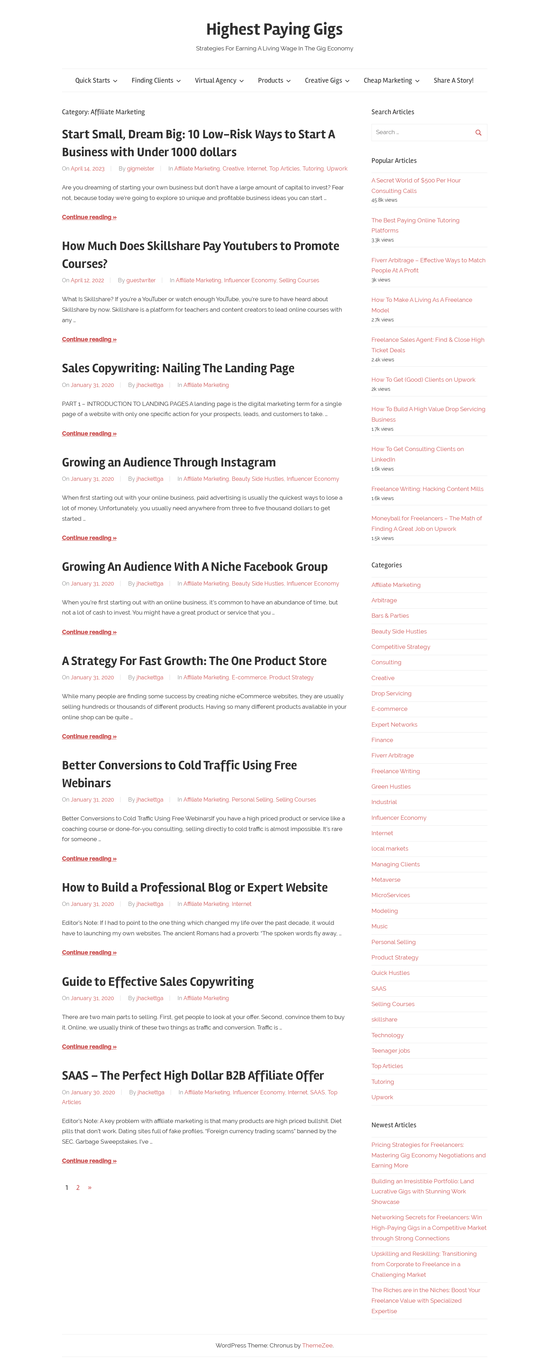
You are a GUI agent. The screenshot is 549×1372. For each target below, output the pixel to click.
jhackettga (150, 385)
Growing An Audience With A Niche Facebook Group (195, 567)
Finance (382, 739)
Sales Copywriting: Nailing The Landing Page (178, 368)
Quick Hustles (390, 972)
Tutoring (313, 168)
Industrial (384, 801)
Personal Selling (252, 799)
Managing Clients (395, 864)
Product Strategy (291, 677)
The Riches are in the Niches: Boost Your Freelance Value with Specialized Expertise (425, 1301)
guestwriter (141, 280)
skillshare (384, 1019)
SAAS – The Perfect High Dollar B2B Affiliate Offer (193, 1075)
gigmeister (140, 168)
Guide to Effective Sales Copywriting (158, 982)
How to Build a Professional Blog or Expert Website (195, 887)
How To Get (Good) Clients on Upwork (423, 379)
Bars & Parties (390, 615)
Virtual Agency (219, 80)
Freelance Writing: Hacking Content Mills (427, 488)
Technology (387, 1035)
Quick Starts (96, 80)
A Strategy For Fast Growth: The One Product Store (194, 661)
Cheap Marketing (392, 80)
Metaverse (386, 879)
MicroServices (390, 895)
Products (274, 80)
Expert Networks (394, 724)
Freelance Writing (395, 771)
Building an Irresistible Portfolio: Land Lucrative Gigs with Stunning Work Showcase (422, 1192)
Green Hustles (391, 786)
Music (379, 926)
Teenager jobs (390, 1050)
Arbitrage (384, 600)
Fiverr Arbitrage (392, 755)
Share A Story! (454, 80)
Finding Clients (156, 80)
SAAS (317, 1092)
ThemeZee (317, 1345)
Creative (233, 168)
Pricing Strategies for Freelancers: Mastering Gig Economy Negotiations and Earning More (428, 1155)
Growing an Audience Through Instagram (169, 462)
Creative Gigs (327, 80)
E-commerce (249, 677)
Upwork (337, 168)
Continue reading (86, 217)
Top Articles (284, 168)
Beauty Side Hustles (258, 479)
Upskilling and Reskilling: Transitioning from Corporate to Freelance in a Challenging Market (424, 1264)
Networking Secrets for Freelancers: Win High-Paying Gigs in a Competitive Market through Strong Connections (429, 1228)
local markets (389, 848)
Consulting (386, 662)
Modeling (384, 910)
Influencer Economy (250, 280)
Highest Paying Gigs (274, 29)
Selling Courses (299, 280)
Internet (256, 168)
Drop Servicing (391, 693)
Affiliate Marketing (197, 168)
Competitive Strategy (400, 646)
